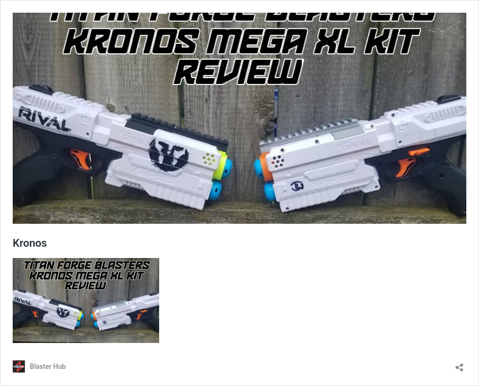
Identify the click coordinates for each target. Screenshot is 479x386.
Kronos (30, 243)
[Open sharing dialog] (459, 364)
